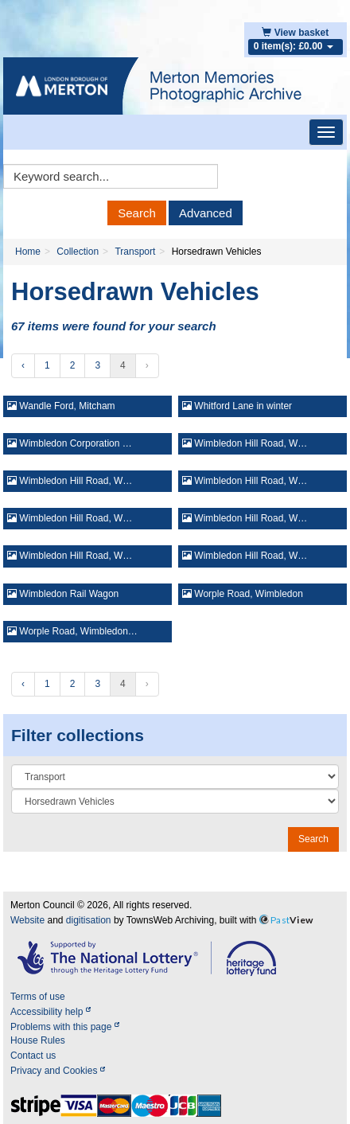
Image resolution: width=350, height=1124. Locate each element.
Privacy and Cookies (57, 1070)
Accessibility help (50, 1011)
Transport (135, 251)
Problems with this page (64, 1026)
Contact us (33, 1055)
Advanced (205, 213)
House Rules (37, 1040)
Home (28, 251)
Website (27, 920)
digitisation (88, 920)
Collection (77, 251)
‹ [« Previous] (23, 365)
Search (137, 213)
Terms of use (37, 996)
